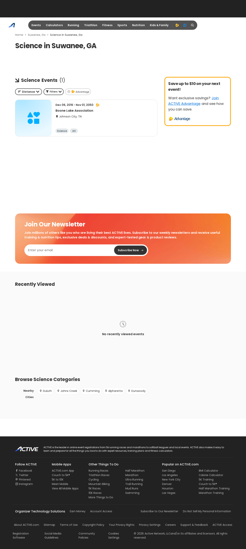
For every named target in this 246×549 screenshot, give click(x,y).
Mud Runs (131, 488)
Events (36, 25)
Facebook (25, 471)
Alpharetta (114, 391)
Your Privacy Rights (121, 525)
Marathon (131, 475)
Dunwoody (137, 391)
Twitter (23, 475)
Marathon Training (211, 493)
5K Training (206, 479)
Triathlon (90, 25)
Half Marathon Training (214, 488)
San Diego (169, 471)
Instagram (26, 484)
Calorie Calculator (211, 475)
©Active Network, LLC (152, 533)
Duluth (45, 391)
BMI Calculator (208, 471)
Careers (170, 525)
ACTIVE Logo (23, 448)
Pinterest (25, 479)
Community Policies (87, 536)
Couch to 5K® (61, 475)
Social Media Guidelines (52, 536)
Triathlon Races (99, 475)
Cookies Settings (113, 536)
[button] (54, 91)
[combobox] (28, 91)
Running (73, 25)
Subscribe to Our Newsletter (159, 511)
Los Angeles (170, 475)
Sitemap (49, 525)
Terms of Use (69, 525)
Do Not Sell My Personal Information (207, 511)
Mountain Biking (99, 484)
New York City (171, 479)
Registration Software (21, 536)
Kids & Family (159, 25)
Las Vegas (168, 493)
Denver (167, 484)
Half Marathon (134, 471)
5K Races (95, 488)
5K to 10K (57, 479)
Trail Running (134, 484)
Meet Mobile (60, 484)
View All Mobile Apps (65, 488)
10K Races (95, 493)
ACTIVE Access (222, 525)
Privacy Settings (150, 525)
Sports (122, 25)
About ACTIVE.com (26, 525)
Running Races (98, 471)
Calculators (54, 25)
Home (19, 35)
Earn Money (77, 511)
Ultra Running (134, 479)
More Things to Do (101, 497)
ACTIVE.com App (63, 471)
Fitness (107, 25)
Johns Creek (67, 391)
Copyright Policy (93, 525)
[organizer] (184, 25)
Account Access (101, 511)
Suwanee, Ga (36, 35)
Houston (167, 488)
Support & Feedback (194, 525)
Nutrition (138, 25)
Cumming (91, 391)
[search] (192, 25)
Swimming (132, 493)
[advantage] (177, 25)
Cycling (94, 479)
